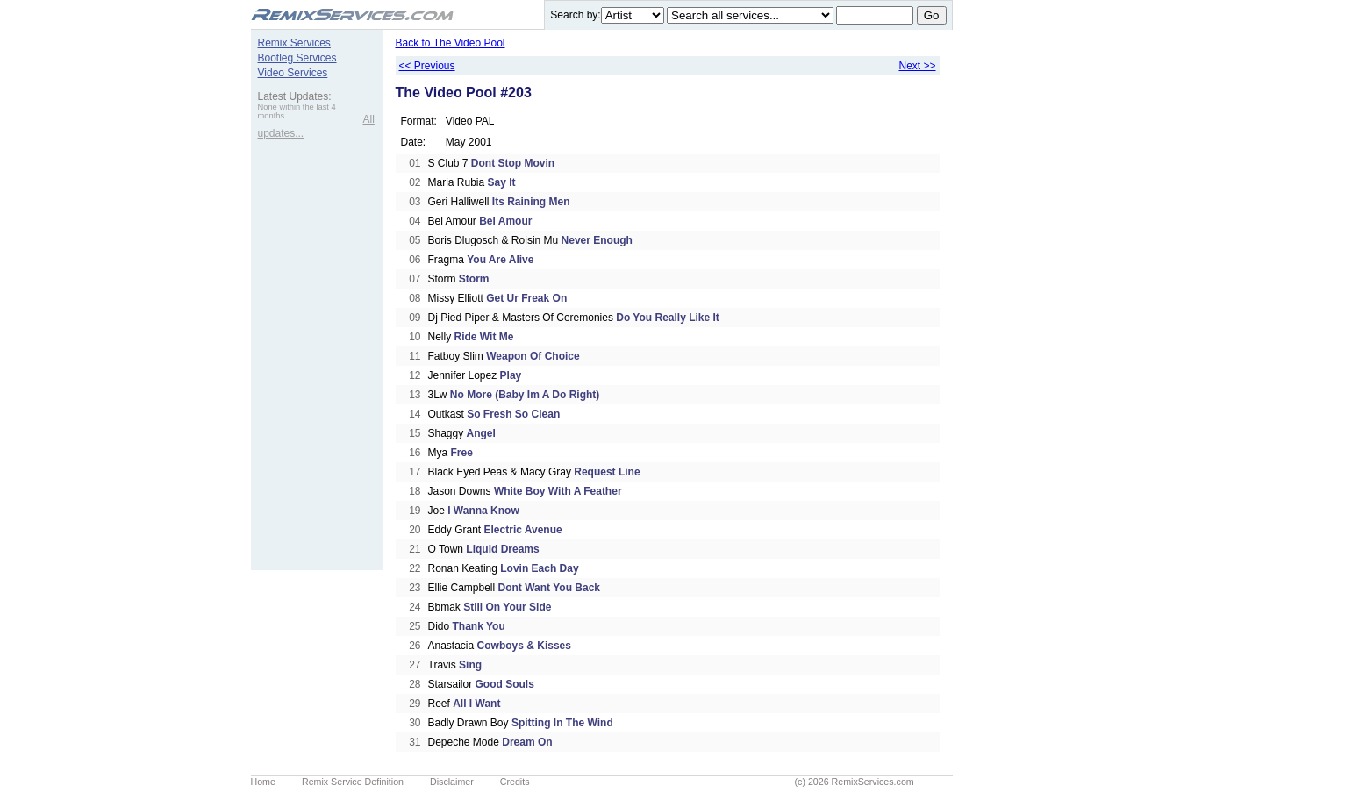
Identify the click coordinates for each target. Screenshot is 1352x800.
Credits (515, 781)
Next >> (916, 66)
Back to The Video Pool (450, 43)
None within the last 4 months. (297, 111)
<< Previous (427, 66)
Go (932, 15)
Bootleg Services (297, 58)
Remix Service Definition (353, 781)
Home (263, 781)
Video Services (293, 73)
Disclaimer (452, 781)
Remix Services (294, 43)
